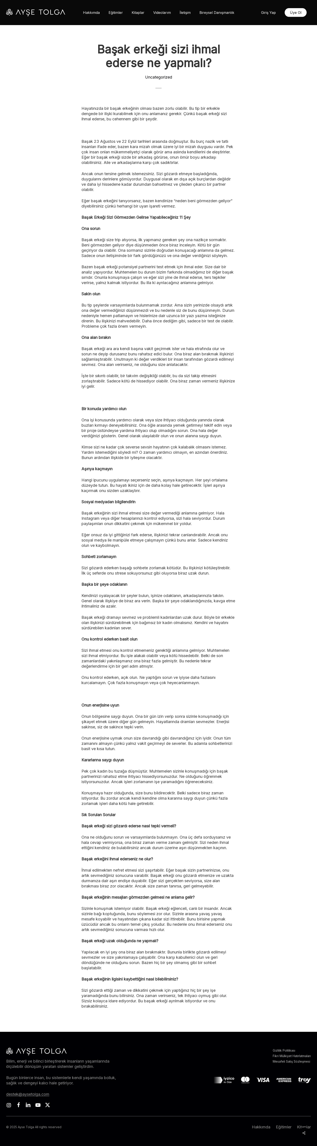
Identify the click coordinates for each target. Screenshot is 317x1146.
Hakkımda (261, 1127)
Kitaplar (304, 1127)
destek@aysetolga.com (27, 1094)
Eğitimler (283, 1127)
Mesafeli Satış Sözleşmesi (291, 1061)
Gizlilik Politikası (284, 1050)
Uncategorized (158, 77)
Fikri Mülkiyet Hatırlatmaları (292, 1056)
